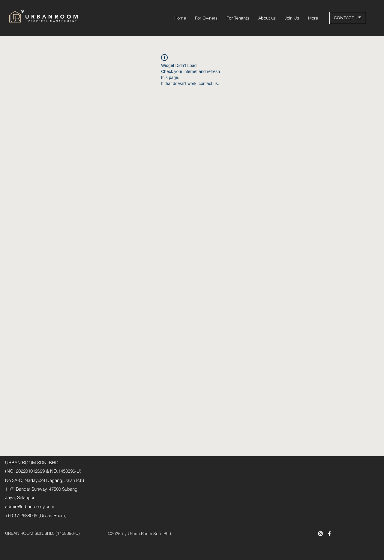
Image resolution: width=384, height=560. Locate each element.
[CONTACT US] (347, 18)
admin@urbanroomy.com (29, 506)
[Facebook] (329, 534)
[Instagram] (320, 534)
